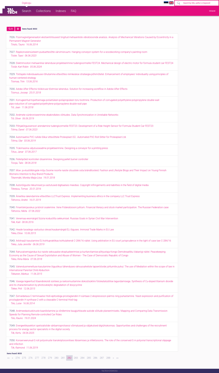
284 (82, 357)
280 (56, 357)
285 (89, 357)
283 (76, 357)
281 (63, 357)
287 (102, 357)
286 (95, 357)
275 (24, 357)
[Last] (117, 358)
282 (69, 357)
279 (50, 357)
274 (18, 357)
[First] (8, 358)
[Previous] (12, 358)
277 (37, 357)
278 (43, 357)
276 (30, 357)
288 (108, 357)
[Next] (113, 358)
